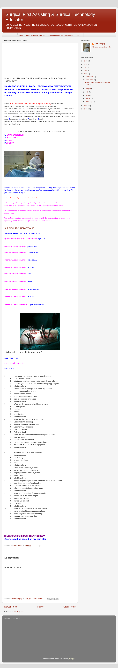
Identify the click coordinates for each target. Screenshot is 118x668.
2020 (86, 70)
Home (40, 606)
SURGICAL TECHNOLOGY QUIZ (19, 228)
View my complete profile (101, 47)
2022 (86, 64)
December (90, 77)
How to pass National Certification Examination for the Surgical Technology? (50, 35)
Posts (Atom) (19, 612)
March (88, 98)
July (87, 92)
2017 (86, 109)
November (90, 80)
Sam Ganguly (100, 44)
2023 (86, 61)
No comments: (38, 599)
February (89, 101)
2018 (86, 106)
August (88, 89)
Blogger (72, 659)
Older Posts (69, 606)
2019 (86, 74)
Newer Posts (10, 606)
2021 (86, 67)
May (87, 95)
